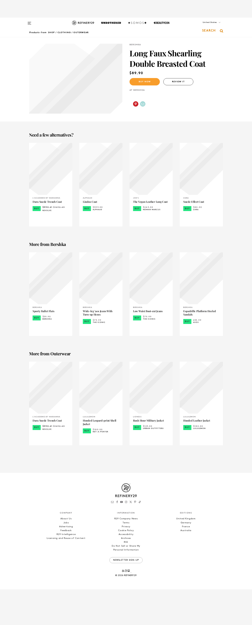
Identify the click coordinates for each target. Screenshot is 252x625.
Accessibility (126, 570)
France (186, 562)
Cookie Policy (126, 566)
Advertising (66, 562)
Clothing (64, 33)
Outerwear (81, 33)
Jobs (66, 558)
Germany (186, 558)
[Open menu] (29, 21)
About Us (66, 554)
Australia (185, 566)
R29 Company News (126, 554)
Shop (51, 33)
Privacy (126, 562)
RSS (126, 578)
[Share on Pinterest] (135, 104)
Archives (126, 574)
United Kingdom (185, 554)
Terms (125, 558)
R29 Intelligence (66, 570)
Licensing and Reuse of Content (66, 574)
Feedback (66, 566)
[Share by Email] (142, 104)
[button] (205, 26)
